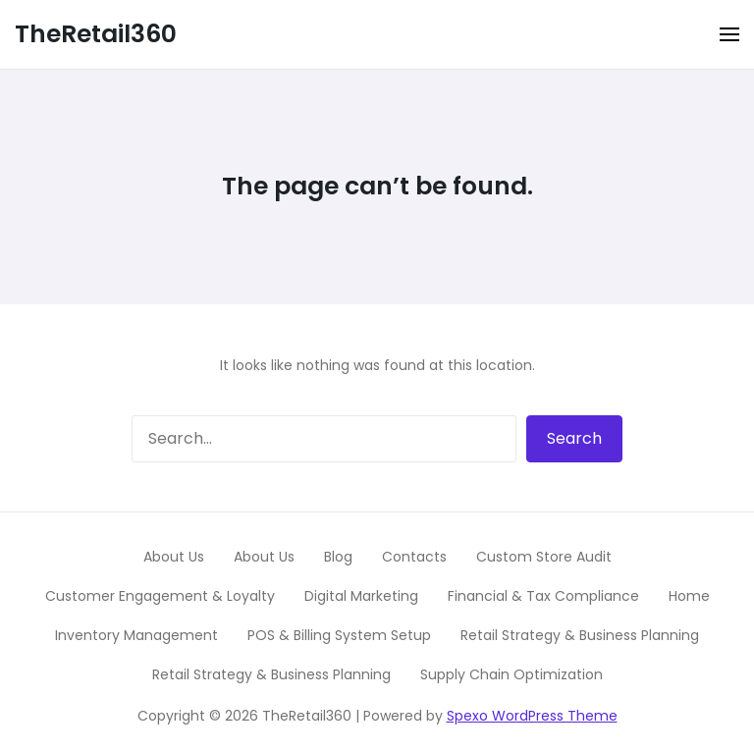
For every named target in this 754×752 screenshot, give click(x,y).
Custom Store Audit (544, 556)
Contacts (414, 556)
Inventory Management (136, 635)
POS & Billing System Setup (339, 635)
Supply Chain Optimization (511, 674)
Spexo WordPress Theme (532, 715)
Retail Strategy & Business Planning (579, 635)
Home (689, 596)
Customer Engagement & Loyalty (160, 596)
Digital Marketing (361, 596)
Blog (338, 556)
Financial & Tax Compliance (543, 596)
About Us (173, 556)
